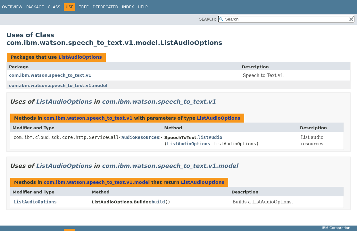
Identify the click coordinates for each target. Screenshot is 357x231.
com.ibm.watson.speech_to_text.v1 (50, 75)
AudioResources (140, 137)
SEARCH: (207, 19)
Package (35, 7)
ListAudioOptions (80, 57)
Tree (84, 7)
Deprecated (105, 7)
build (158, 201)
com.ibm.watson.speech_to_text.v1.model (58, 85)
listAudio (210, 137)
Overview (12, 7)
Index (128, 7)
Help (143, 7)
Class (54, 7)
